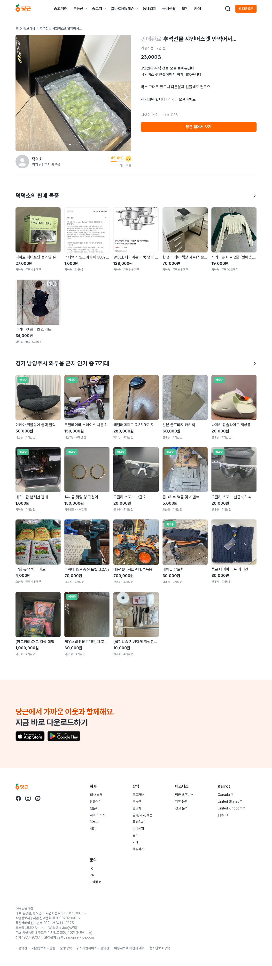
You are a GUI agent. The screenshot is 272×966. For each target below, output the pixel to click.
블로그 (94, 822)
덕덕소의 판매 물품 (136, 195)
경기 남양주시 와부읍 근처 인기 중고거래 (136, 363)
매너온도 (125, 165)
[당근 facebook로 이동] (18, 798)
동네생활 (169, 8)
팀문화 (94, 808)
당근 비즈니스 (184, 795)
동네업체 (149, 8)
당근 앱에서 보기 (198, 127)
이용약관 (21, 948)
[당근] (23, 8)
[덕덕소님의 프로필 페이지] (22, 161)
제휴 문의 (181, 801)
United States (230, 801)
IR (91, 868)
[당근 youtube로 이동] (38, 798)
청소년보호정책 (159, 948)
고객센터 (95, 882)
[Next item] (125, 97)
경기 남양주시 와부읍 (46, 164)
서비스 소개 (97, 815)
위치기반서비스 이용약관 (93, 948)
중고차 (97, 8)
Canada (225, 795)
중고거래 (60, 8)
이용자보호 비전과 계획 (129, 948)
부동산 (78, 8)
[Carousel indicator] (70, 144)
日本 (223, 815)
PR (92, 875)
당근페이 (95, 801)
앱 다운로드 (246, 9)
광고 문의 (181, 808)
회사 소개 (96, 795)
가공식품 (147, 48)
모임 (185, 8)
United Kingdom (232, 808)
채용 (93, 829)
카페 (197, 8)
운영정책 (66, 948)
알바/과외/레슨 (122, 8)
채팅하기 (138, 849)
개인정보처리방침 (43, 948)
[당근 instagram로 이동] (28, 798)
